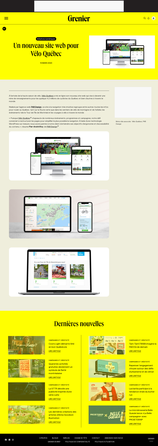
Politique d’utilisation (104, 442)
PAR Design (53, 127)
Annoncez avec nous (114, 438)
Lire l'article (55, 351)
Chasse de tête (80, 438)
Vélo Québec (47, 96)
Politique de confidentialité (77, 442)
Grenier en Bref (54, 442)
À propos (43, 438)
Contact (96, 438)
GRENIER (151, 438)
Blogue (55, 438)
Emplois (66, 438)
